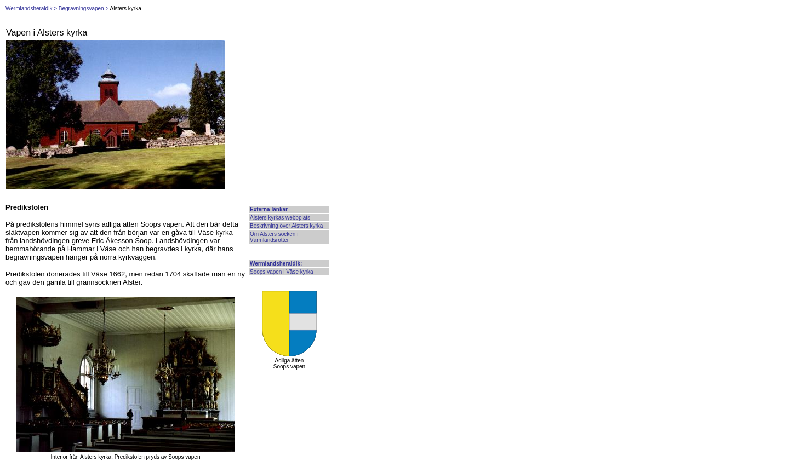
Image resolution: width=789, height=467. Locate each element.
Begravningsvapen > (83, 8)
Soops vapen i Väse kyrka (281, 272)
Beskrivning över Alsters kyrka (286, 226)
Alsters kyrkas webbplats (280, 218)
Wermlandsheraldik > (31, 8)
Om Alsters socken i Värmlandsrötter (274, 237)
